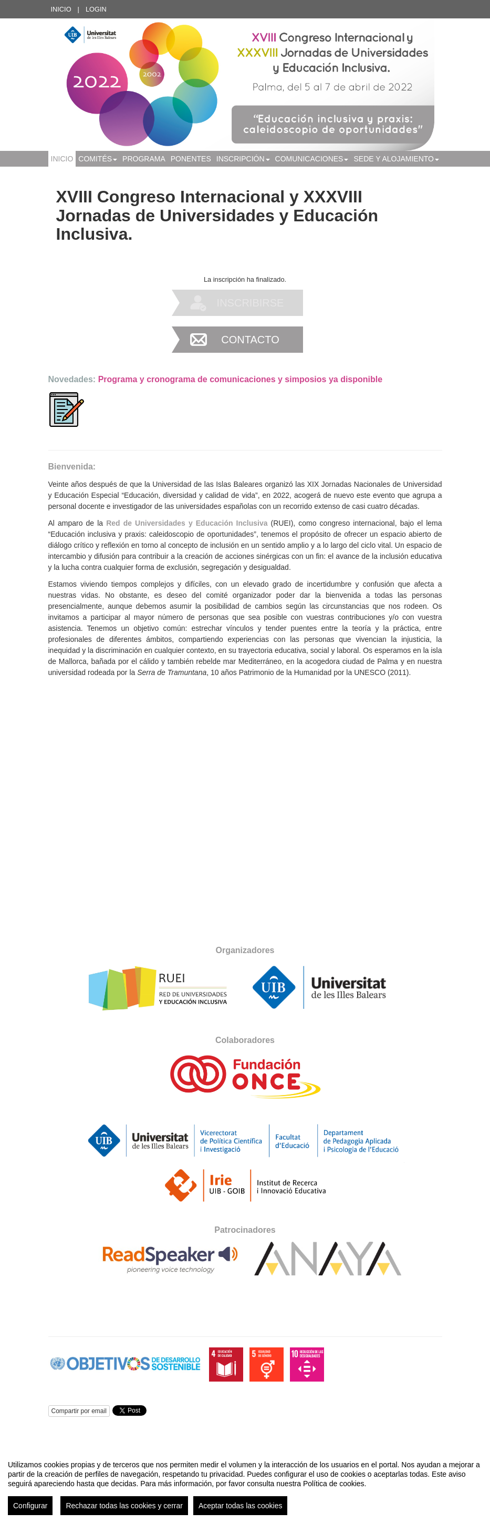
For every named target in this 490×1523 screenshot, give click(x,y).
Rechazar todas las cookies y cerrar (124, 1505)
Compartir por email (79, 1411)
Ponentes (191, 159)
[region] (245, 1483)
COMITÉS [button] (97, 159)
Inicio (61, 9)
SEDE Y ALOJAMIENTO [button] (396, 159)
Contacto (250, 339)
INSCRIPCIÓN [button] (243, 159)
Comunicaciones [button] (312, 159)
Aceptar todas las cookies (241, 1505)
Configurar (30, 1505)
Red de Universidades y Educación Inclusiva (186, 523)
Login (96, 9)
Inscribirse (250, 303)
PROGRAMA (143, 159)
